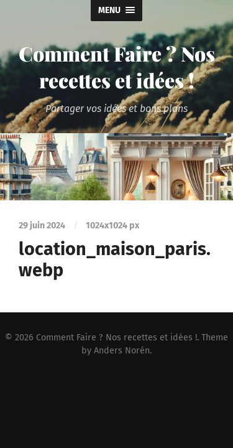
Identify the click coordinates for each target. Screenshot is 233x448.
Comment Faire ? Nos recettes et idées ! (117, 66)
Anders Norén (122, 350)
